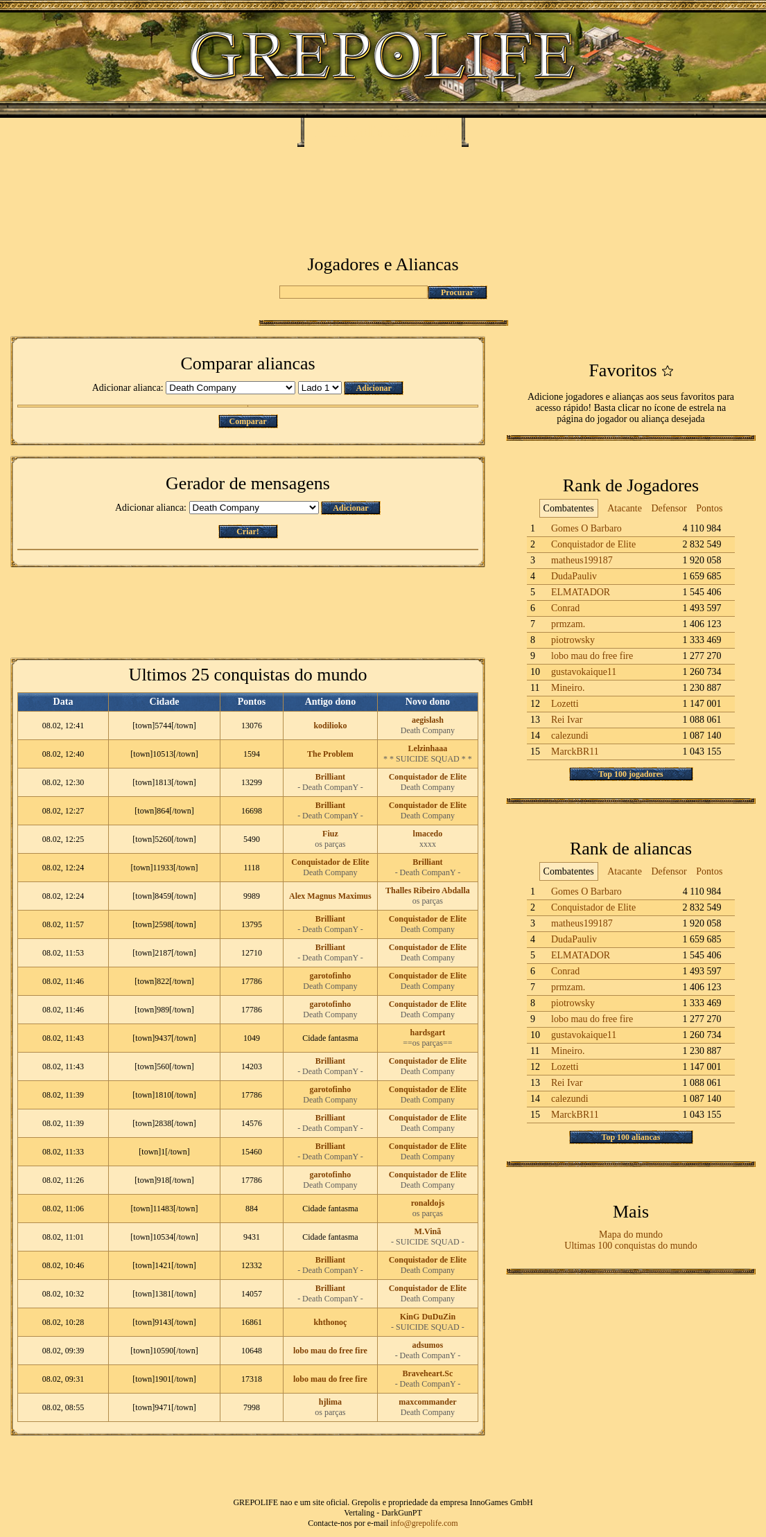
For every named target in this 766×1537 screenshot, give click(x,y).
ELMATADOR (580, 592)
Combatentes (568, 508)
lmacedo (428, 833)
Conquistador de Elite (428, 777)
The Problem (330, 754)
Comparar (248, 421)
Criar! (247, 531)
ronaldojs (427, 1203)
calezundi (570, 735)
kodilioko (330, 725)
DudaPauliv (574, 576)
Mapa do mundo (631, 1234)
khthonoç (330, 1322)
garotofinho (330, 976)
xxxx (427, 844)
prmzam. (568, 624)
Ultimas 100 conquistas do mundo (630, 1245)
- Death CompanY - (330, 787)
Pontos (709, 508)
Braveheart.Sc (427, 1373)
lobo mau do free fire (330, 1350)
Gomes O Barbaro (586, 528)
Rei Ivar (566, 719)
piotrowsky (573, 640)
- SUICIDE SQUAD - (427, 1242)
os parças (330, 844)
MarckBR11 (575, 751)
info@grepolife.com (424, 1523)
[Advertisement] (383, 188)
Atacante (624, 508)
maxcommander (427, 1402)
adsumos (428, 1345)
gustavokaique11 (583, 672)
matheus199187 (582, 560)
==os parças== (427, 1043)
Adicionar (374, 388)
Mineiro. (568, 688)
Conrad (565, 608)
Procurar (457, 292)
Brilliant (330, 777)
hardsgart (428, 1032)
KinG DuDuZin (427, 1316)
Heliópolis (349, 131)
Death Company (428, 730)
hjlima (330, 1402)
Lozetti (565, 704)
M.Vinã (428, 1231)
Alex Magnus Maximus (330, 896)
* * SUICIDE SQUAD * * (427, 759)
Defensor (668, 508)
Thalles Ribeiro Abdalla (427, 890)
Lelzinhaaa (428, 748)
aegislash (428, 720)
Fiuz (330, 833)
